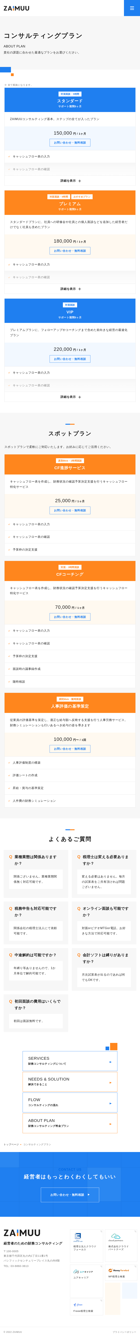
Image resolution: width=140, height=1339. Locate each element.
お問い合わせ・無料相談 (70, 142)
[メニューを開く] (132, 8)
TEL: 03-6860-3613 (16, 1267)
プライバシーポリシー (124, 1333)
